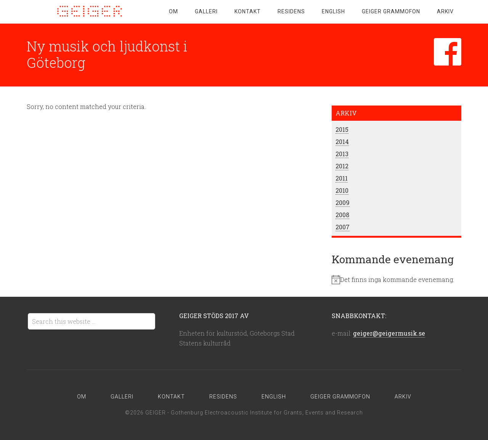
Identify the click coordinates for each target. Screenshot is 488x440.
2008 (342, 215)
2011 (342, 178)
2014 (342, 142)
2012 (342, 166)
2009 (343, 202)
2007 (343, 227)
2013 (342, 154)
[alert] (396, 280)
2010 (342, 190)
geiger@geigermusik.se (389, 333)
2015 (342, 129)
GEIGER (88, 11)
